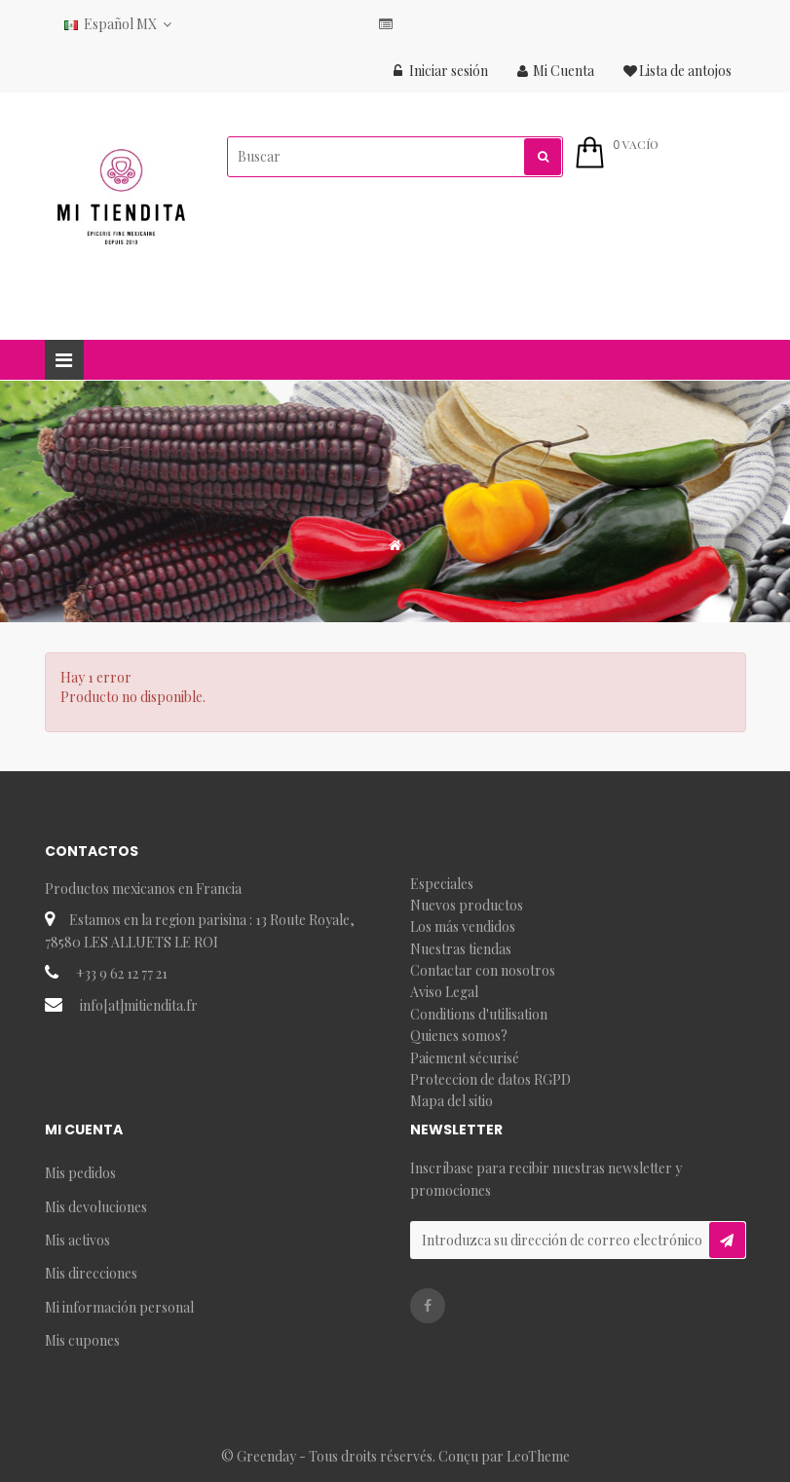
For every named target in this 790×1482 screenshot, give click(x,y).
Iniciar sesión (441, 70)
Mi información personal (119, 1307)
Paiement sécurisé (464, 1058)
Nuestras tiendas (460, 949)
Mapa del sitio (451, 1101)
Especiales (441, 883)
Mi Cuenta (555, 70)
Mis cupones (82, 1340)
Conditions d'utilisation (478, 1014)
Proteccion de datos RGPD (490, 1079)
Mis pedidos (80, 1173)
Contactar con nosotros (482, 970)
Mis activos (77, 1240)
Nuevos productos (466, 905)
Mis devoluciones (96, 1207)
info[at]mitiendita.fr (139, 1005)
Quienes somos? (459, 1035)
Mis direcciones (91, 1273)
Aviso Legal (444, 991)
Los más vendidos (462, 926)
